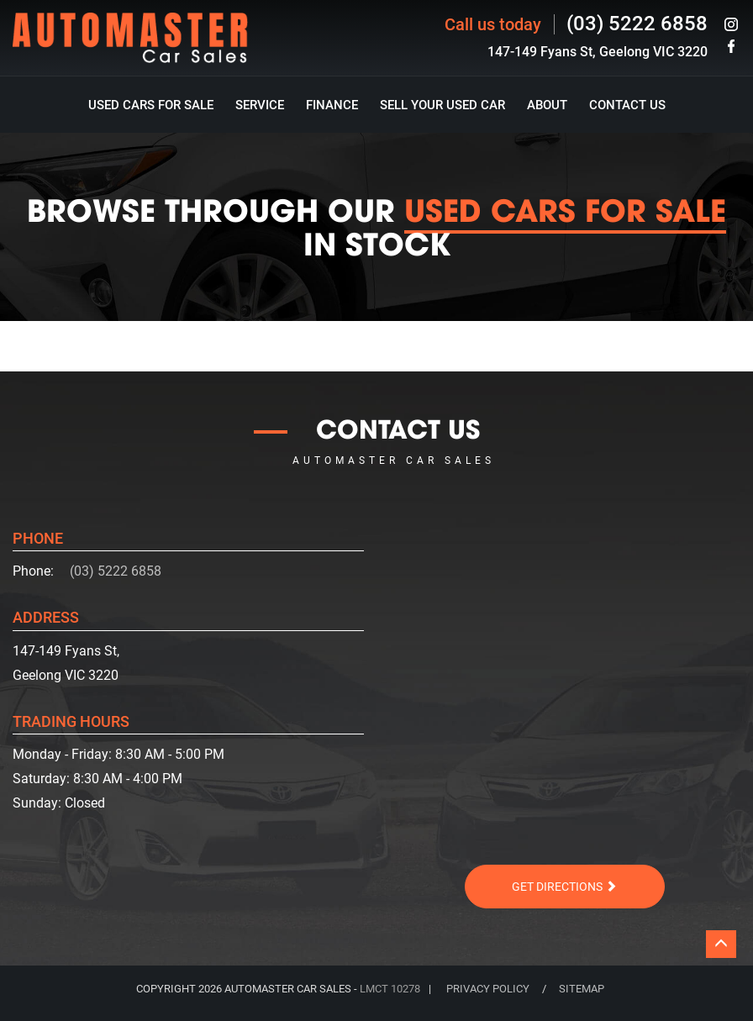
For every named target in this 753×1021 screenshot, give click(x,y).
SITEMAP (581, 988)
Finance (332, 105)
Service (259, 105)
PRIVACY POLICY (487, 988)
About (547, 105)
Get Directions (564, 886)
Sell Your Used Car (442, 105)
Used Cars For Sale (150, 105)
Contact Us (627, 105)
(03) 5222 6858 (637, 23)
